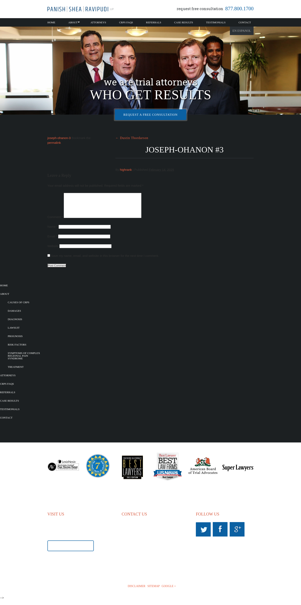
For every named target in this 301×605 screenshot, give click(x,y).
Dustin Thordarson (131, 138)
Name (52, 231)
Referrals (153, 22)
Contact (245, 22)
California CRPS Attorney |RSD (80, 9)
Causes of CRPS (18, 307)
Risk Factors (17, 349)
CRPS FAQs (126, 22)
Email (52, 241)
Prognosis (15, 341)
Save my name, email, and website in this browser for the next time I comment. (105, 260)
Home (51, 22)
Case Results (183, 22)
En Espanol (242, 30)
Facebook (220, 534)
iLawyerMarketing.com (229, 591)
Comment (55, 222)
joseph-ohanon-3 (59, 138)
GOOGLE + (169, 591)
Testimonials (216, 22)
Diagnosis (15, 324)
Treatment (16, 371)
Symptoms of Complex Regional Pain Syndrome (24, 360)
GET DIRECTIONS (70, 551)
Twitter (203, 534)
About (73, 22)
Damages (14, 315)
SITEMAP (153, 591)
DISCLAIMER (137, 591)
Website (53, 251)
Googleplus (237, 534)
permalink (54, 142)
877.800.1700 (239, 8)
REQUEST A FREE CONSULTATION (150, 114)
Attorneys (98, 22)
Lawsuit (14, 332)
